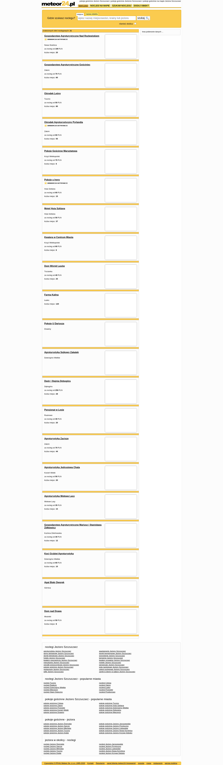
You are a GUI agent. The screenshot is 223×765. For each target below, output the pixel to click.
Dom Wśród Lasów (54, 266)
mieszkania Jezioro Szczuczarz (56, 662)
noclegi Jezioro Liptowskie (110, 749)
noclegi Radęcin (50, 685)
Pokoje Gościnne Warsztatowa (60, 151)
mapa (148, 763)
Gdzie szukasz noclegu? (61, 18)
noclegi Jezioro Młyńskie (54, 749)
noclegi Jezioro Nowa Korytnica (112, 751)
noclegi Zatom (105, 685)
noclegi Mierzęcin (51, 690)
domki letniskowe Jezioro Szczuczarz (59, 656)
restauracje (157, 763)
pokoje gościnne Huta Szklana (111, 705)
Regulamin (100, 763)
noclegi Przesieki (106, 690)
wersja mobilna (171, 763)
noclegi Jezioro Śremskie (54, 744)
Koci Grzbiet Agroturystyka (59, 553)
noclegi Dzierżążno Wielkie (55, 687)
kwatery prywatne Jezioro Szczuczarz (114, 660)
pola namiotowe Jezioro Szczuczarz (114, 667)
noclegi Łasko (105, 687)
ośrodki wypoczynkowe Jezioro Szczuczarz (61, 665)
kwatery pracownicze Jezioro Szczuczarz (60, 660)
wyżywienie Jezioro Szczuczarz (112, 656)
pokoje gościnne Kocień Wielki (56, 710)
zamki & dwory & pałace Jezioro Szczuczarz (117, 672)
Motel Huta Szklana (54, 208)
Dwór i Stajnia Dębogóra (57, 381)
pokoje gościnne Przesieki (54, 708)
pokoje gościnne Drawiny (54, 712)
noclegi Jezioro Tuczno (53, 751)
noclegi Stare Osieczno (53, 692)
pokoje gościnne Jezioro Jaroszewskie (115, 724)
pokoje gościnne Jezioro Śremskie (58, 724)
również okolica (126, 24)
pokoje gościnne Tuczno (109, 703)
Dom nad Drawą (53, 611)
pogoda (141, 763)
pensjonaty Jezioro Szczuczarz (111, 665)
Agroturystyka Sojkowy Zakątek (61, 352)
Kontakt (90, 763)
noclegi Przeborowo (107, 692)
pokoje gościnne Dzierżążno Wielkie (114, 708)
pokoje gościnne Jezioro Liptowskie (113, 728)
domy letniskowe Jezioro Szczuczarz (59, 653)
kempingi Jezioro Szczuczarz (111, 658)
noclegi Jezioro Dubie (52, 753)
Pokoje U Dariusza (54, 323)
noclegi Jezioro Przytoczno (110, 746)
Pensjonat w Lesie (54, 410)
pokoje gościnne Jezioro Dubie (56, 733)
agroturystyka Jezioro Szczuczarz (57, 651)
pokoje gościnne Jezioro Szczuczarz (59, 667)
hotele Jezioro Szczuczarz (54, 658)
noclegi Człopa (105, 683)
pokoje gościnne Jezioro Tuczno (57, 731)
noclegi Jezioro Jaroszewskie (111, 744)
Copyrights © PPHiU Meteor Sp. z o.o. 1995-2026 (64, 763)
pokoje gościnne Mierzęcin (110, 712)
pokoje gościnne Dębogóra (110, 710)
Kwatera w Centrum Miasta (58, 237)
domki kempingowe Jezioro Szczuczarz (115, 653)
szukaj (143, 18)
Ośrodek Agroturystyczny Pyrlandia (63, 122)
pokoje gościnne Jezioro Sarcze (57, 726)
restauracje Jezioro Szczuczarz (56, 669)
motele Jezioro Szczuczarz (110, 662)
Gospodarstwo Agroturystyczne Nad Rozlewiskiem (71, 36)
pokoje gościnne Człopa (53, 703)
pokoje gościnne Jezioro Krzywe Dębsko (115, 733)
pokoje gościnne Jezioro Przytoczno (114, 726)
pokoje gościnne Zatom (53, 705)
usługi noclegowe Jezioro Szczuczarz (114, 669)
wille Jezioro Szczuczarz (54, 672)
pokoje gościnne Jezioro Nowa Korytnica (115, 731)
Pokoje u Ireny (52, 180)
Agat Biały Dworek (54, 582)
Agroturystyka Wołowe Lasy (59, 496)
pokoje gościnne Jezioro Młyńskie (57, 728)
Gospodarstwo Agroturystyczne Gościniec (67, 65)
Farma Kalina (51, 295)
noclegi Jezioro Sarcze (53, 746)
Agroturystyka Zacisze (56, 438)
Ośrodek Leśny (52, 93)
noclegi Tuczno (50, 683)
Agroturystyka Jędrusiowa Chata (62, 467)
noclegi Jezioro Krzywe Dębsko (112, 753)
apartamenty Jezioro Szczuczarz (112, 651)
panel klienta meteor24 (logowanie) (121, 763)
